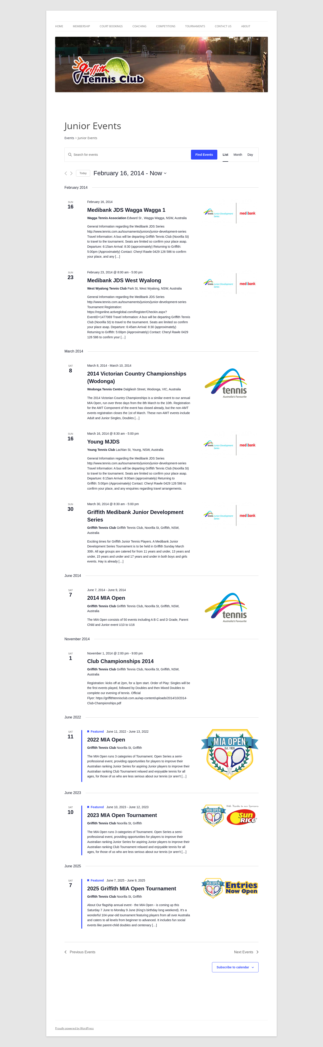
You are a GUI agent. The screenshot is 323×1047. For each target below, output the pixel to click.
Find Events (204, 154)
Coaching (139, 26)
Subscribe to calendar (233, 967)
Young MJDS (103, 442)
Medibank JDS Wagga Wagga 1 (126, 210)
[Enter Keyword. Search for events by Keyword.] (128, 155)
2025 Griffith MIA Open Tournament (131, 888)
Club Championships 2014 (120, 661)
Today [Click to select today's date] (83, 173)
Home (59, 26)
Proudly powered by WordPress (74, 1028)
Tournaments (195, 26)
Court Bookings (111, 26)
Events (69, 138)
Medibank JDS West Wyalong (124, 280)
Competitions (165, 26)
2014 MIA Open (106, 598)
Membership (81, 26)
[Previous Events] (65, 173)
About (245, 26)
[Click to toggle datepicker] (129, 173)
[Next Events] (71, 173)
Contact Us (223, 26)
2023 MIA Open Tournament (122, 815)
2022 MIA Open (106, 740)
